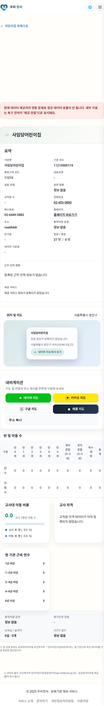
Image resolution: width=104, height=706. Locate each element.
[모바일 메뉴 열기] (100, 7)
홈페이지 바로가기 (65, 215)
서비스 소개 (25, 701)
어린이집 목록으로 (14, 26)
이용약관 (83, 701)
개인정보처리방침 (62, 701)
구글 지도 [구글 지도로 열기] (28, 409)
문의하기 (42, 701)
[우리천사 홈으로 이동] (40, 7)
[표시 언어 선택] (90, 7)
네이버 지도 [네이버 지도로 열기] (28, 398)
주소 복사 (15, 420)
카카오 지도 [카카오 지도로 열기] (76, 398)
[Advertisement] (52, 63)
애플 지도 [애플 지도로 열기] (75, 409)
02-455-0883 (63, 202)
